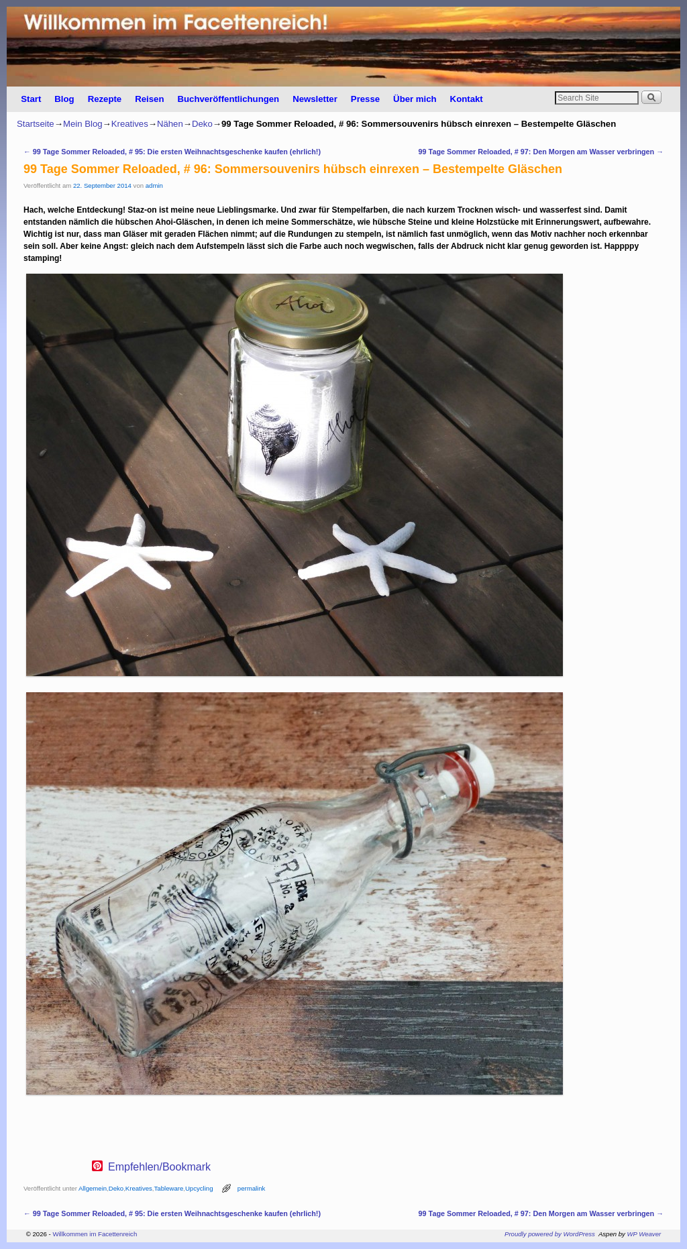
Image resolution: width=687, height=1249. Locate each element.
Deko (202, 124)
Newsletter (315, 99)
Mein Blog (83, 124)
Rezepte (105, 99)
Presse (365, 99)
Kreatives (129, 124)
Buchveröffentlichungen (228, 99)
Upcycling (199, 1188)
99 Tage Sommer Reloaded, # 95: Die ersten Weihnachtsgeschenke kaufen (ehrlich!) (172, 152)
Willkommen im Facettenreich (94, 1234)
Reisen (149, 99)
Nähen (170, 124)
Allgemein (92, 1188)
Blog (64, 99)
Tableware (169, 1188)
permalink (251, 1188)
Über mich (415, 99)
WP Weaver (644, 1234)
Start (31, 99)
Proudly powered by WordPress (550, 1234)
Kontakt (466, 99)
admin (154, 185)
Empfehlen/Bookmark (159, 1167)
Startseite (35, 124)
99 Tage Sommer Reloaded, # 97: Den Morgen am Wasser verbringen (541, 152)
